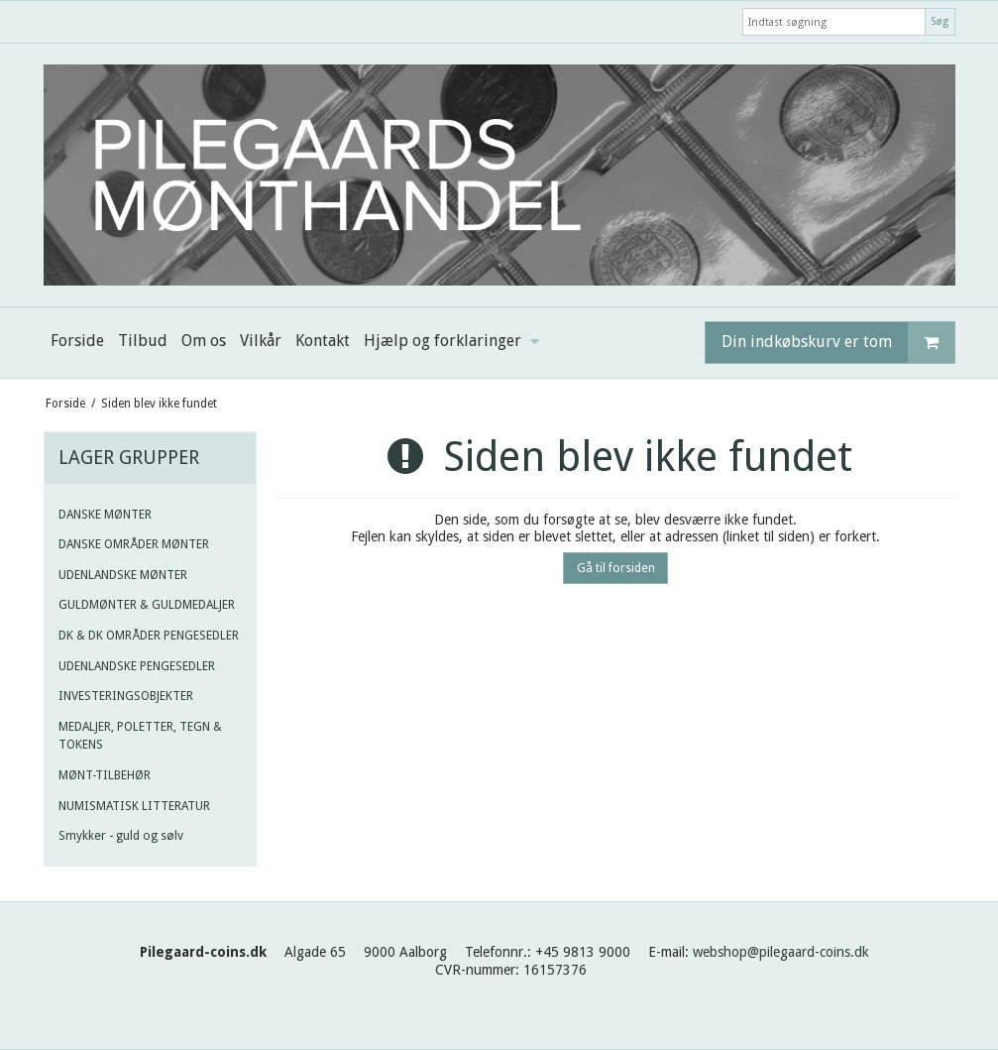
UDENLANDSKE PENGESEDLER (136, 666)
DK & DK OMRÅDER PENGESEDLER (148, 635)
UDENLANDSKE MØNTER (122, 575)
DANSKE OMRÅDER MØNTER (133, 544)
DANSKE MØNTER (105, 515)
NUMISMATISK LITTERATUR (134, 806)
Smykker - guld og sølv (120, 836)
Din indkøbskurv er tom (837, 342)
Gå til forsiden (616, 568)
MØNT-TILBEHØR (104, 775)
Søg (939, 21)
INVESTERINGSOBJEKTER (125, 696)
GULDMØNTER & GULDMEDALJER (146, 605)
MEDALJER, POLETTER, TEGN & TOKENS (140, 736)
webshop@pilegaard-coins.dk (781, 952)
